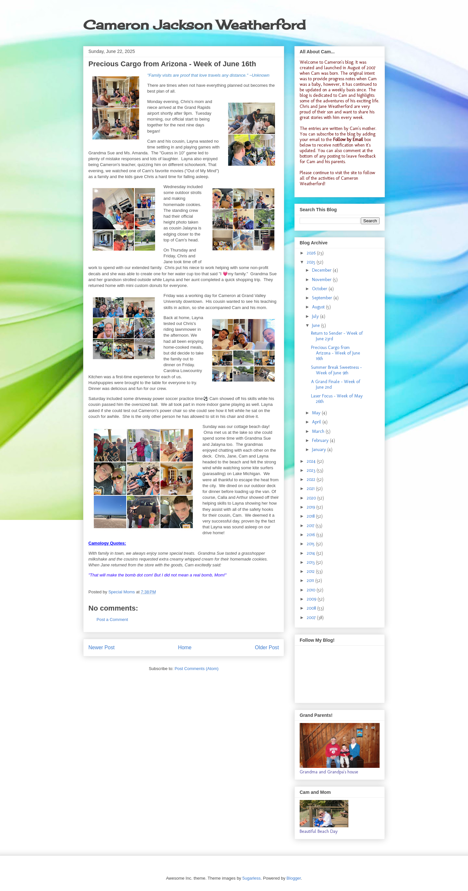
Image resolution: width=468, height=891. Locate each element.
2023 (312, 470)
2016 (311, 534)
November (322, 279)
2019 (311, 507)
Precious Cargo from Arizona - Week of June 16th (335, 353)
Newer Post (101, 647)
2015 (311, 544)
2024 (312, 461)
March (319, 431)
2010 (312, 590)
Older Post (267, 647)
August (319, 307)
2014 (311, 553)
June (316, 325)
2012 (311, 571)
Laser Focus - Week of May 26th (337, 398)
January (319, 449)
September (322, 298)
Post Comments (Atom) (196, 668)
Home (185, 647)
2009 (312, 599)
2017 (311, 525)
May (317, 413)
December (322, 270)
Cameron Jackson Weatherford (194, 25)
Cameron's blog (338, 62)
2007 (312, 617)
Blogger (294, 878)
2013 (311, 562)
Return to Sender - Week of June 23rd (337, 336)
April (317, 422)
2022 (312, 479)
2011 (311, 580)
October (320, 288)
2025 (312, 262)
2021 (311, 488)
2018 (311, 516)
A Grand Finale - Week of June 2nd (335, 384)
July (316, 316)
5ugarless (251, 878)
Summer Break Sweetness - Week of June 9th (336, 370)
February (321, 440)
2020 (312, 498)
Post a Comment (112, 619)
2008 (312, 608)
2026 (312, 253)
